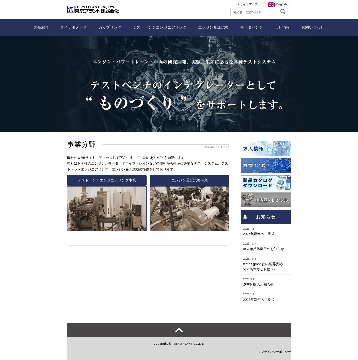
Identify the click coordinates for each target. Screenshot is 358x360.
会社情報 (282, 27)
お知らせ (259, 216)
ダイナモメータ (73, 27)
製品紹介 (41, 27)
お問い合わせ (312, 27)
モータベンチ (251, 27)
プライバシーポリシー (276, 351)
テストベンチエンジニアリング (160, 27)
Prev (6, 84)
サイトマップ (249, 4)
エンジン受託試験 (213, 27)
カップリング (110, 27)
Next (352, 84)
